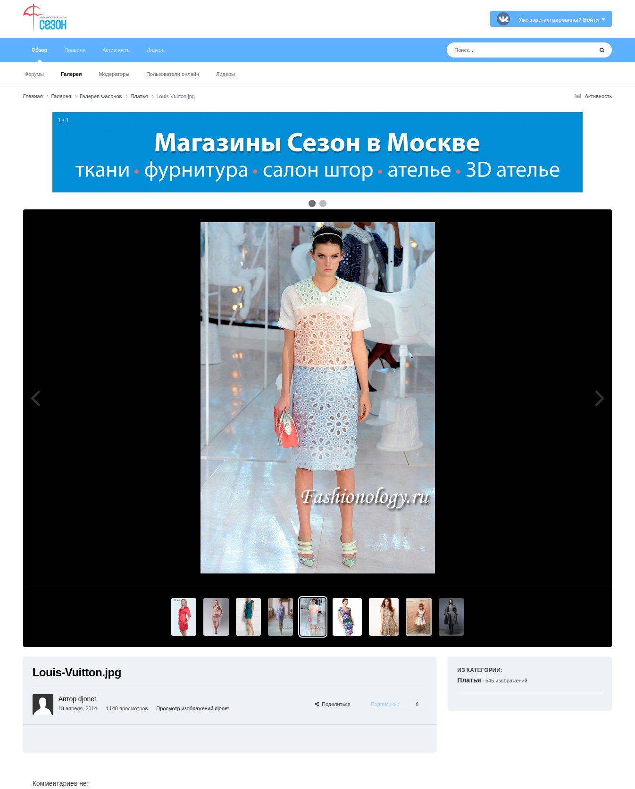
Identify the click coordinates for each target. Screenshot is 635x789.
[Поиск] (502, 50)
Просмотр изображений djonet (192, 708)
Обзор (40, 54)
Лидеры (225, 74)
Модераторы (114, 74)
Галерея (71, 74)
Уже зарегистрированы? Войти (562, 20)
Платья (469, 680)
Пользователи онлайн (172, 74)
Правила (75, 50)
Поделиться (333, 704)
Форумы (34, 74)
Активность (116, 50)
